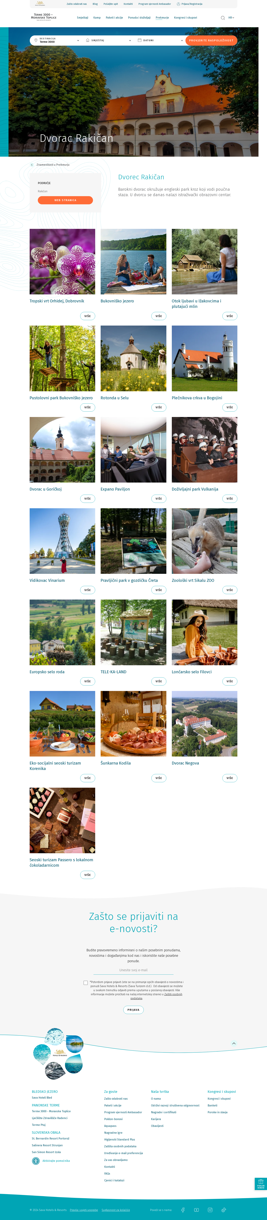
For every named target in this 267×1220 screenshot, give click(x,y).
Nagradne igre (113, 1132)
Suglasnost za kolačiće (116, 1210)
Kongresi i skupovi (185, 17)
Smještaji (82, 17)
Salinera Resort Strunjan (47, 1145)
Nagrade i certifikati (163, 1112)
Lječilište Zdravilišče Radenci (49, 1118)
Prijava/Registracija (189, 4)
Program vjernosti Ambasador (154, 4)
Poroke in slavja (217, 1112)
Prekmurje (162, 17)
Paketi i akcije (114, 17)
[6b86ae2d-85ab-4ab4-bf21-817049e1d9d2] (133, 971)
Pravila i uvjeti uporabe (84, 1210)
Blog (95, 4)
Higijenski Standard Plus (119, 1139)
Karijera (156, 1119)
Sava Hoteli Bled (42, 1097)
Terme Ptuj (38, 1125)
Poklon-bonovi (113, 1119)
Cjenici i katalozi (114, 1180)
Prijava (133, 1009)
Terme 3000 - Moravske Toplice (51, 1111)
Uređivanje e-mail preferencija (123, 1153)
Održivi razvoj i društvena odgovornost (175, 1105)
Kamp (97, 17)
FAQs (107, 1173)
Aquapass (110, 1126)
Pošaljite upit (111, 4)
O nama (156, 1098)
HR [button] (230, 17)
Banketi (212, 1105)
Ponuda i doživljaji (139, 17)
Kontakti (128, 4)
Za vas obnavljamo (116, 1160)
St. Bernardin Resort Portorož (50, 1138)
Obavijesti (157, 1126)
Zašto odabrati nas (77, 4)
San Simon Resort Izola (46, 1152)
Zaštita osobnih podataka (120, 1146)
